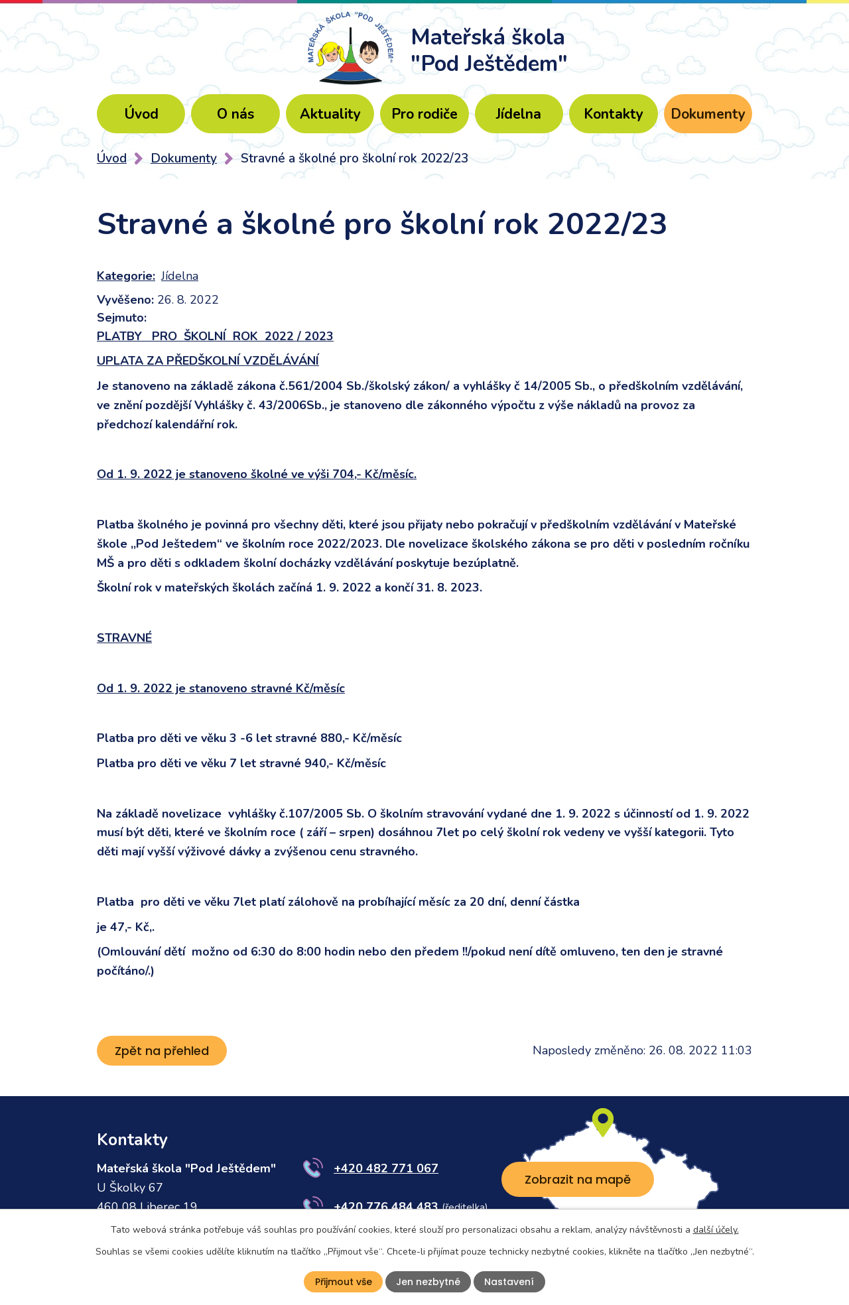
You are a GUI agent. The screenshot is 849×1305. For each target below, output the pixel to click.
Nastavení (509, 1281)
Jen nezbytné (428, 1281)
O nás (235, 114)
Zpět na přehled (162, 1050)
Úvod (141, 114)
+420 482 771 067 (386, 1168)
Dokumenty (708, 114)
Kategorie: (126, 276)
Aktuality (330, 114)
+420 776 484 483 (386, 1207)
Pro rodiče (424, 114)
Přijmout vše (343, 1281)
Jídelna (518, 114)
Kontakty (613, 114)
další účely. (716, 1229)
